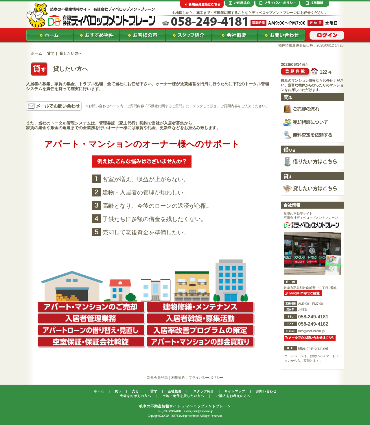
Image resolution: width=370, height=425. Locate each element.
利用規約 (178, 378)
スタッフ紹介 (203, 391)
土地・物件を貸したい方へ (183, 396)
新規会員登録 (157, 378)
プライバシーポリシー (206, 378)
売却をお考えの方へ (135, 396)
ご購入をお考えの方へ (233, 396)
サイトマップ (234, 391)
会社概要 (175, 391)
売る (135, 391)
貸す (153, 391)
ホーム (36, 53)
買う (118, 391)
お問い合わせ (266, 391)
